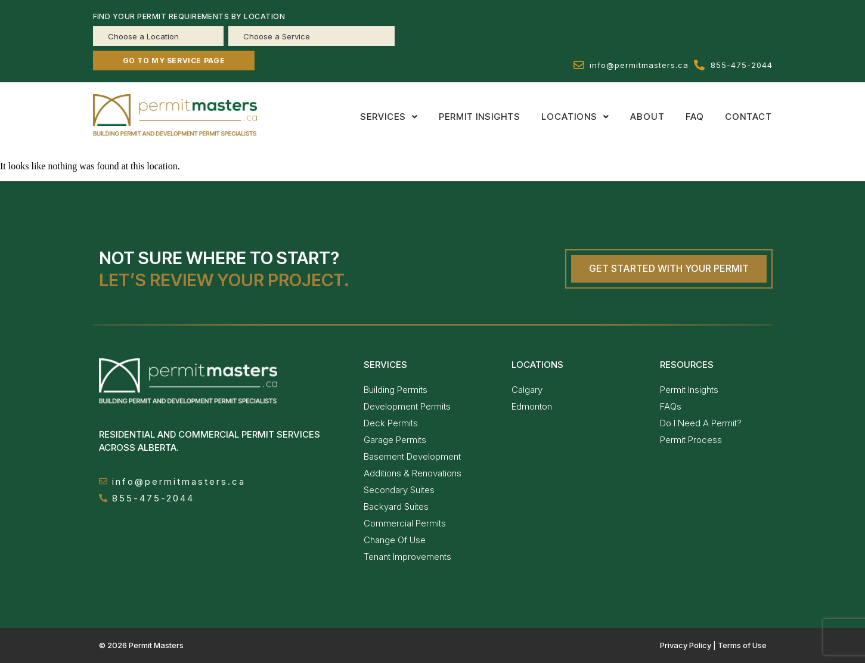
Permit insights (479, 116)
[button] (389, 116)
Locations (575, 116)
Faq (695, 116)
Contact (748, 116)
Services (389, 116)
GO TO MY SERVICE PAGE (174, 60)
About (647, 116)
